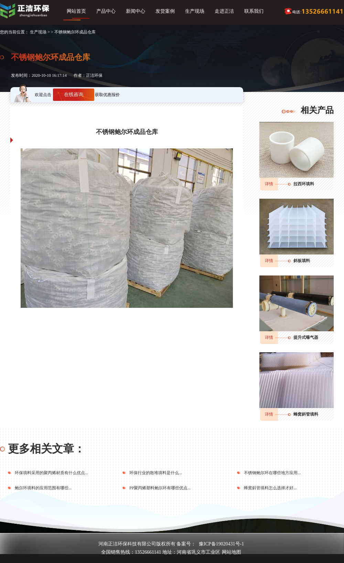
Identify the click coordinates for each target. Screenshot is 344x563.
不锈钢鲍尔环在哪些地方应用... (272, 472)
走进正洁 (224, 11)
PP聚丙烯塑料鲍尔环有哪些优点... (160, 488)
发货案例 (165, 11)
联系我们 (254, 11)
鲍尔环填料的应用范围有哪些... (43, 488)
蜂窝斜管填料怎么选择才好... (270, 488)
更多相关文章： (46, 449)
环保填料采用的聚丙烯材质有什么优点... (51, 472)
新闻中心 (135, 11)
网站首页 (76, 11)
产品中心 (106, 11)
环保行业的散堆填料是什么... (155, 472)
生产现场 (194, 11)
